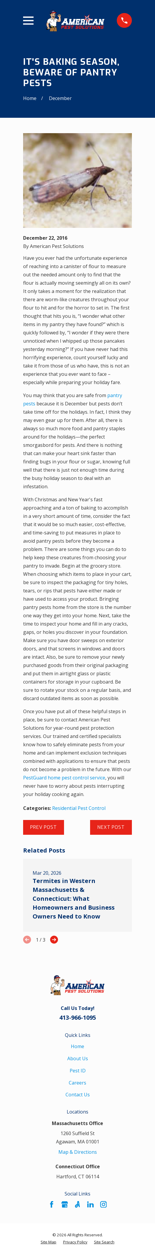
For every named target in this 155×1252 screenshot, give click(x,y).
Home (77, 1046)
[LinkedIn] (90, 1204)
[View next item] (54, 940)
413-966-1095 (77, 1017)
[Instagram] (103, 1204)
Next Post (110, 827)
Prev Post (43, 827)
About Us (77, 1058)
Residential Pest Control (79, 808)
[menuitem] (48, 1242)
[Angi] (77, 1204)
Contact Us (77, 1094)
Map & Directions (77, 1152)
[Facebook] (51, 1204)
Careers (77, 1082)
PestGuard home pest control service (64, 777)
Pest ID (78, 1070)
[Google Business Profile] (64, 1204)
